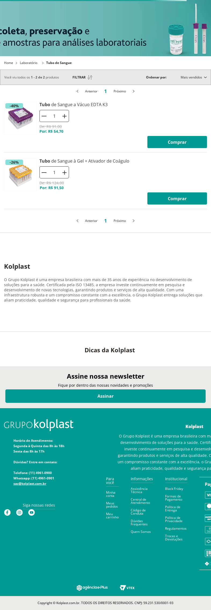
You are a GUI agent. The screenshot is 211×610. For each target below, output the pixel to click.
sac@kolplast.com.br (29, 483)
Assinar (105, 396)
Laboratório (28, 63)
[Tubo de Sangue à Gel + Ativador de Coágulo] (105, 181)
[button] (112, 483)
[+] (64, 116)
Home (8, 63)
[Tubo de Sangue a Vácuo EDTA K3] (105, 125)
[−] (44, 116)
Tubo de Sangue (59, 63)
